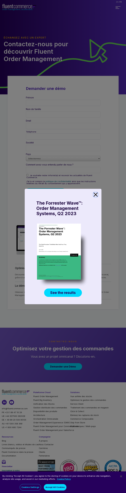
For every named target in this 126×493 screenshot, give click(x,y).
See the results (63, 293)
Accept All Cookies (55, 487)
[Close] (95, 194)
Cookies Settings (30, 487)
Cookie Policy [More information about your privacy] (64, 479)
